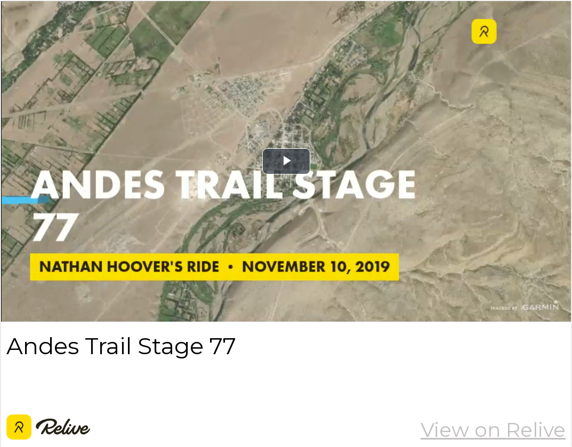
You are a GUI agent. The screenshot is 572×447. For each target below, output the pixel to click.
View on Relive (493, 430)
